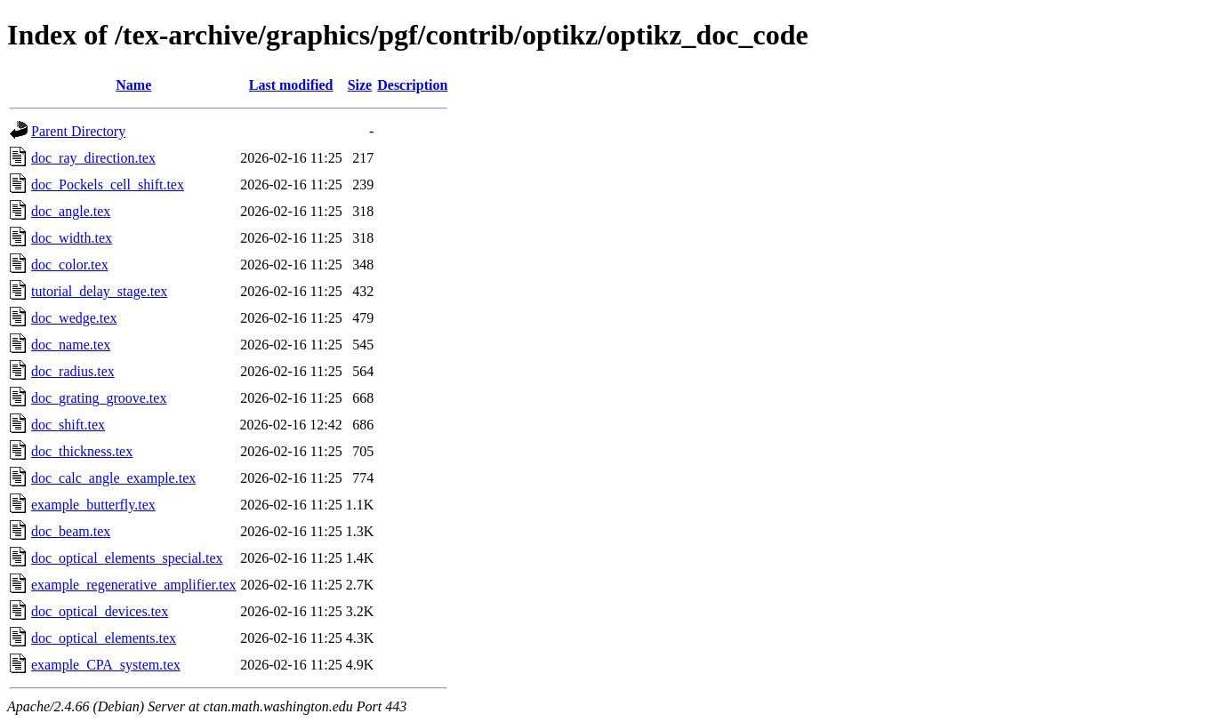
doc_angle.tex (70, 211)
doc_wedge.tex (74, 317)
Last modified (291, 84)
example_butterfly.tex (93, 504)
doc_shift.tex (68, 424)
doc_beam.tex (70, 531)
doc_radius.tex (73, 371)
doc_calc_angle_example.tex (113, 477)
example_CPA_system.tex (106, 664)
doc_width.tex (71, 237)
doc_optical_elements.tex (103, 638)
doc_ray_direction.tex (93, 157)
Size (360, 84)
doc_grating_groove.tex (98, 397)
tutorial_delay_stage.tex (99, 291)
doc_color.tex (70, 264)
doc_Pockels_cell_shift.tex (107, 184)
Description (412, 84)
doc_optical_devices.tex (99, 611)
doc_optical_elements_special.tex (126, 558)
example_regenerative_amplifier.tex (134, 584)
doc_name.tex (70, 344)
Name (133, 84)
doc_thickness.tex (82, 451)
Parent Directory (78, 131)
